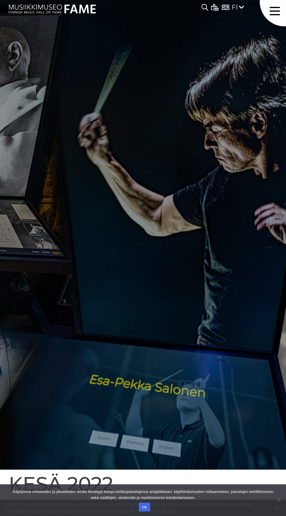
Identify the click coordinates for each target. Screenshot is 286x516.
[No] (279, 500)
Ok (144, 507)
